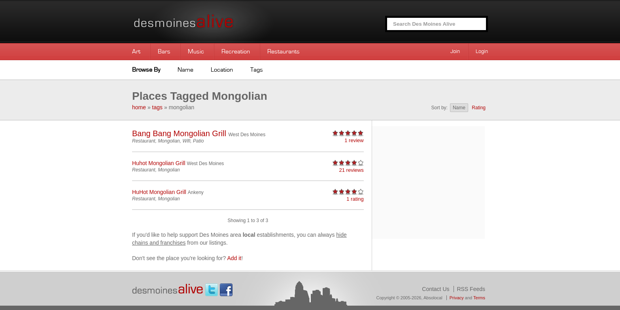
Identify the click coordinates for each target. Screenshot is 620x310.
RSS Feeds (471, 289)
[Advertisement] (428, 181)
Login (482, 51)
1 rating (354, 199)
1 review (353, 140)
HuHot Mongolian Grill (159, 192)
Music (196, 51)
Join (455, 51)
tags (157, 107)
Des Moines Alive (211, 21)
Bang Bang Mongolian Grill (179, 133)
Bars (164, 51)
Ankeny (196, 192)
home (139, 107)
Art (136, 51)
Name (185, 70)
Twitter (211, 289)
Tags (256, 70)
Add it (234, 258)
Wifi (186, 141)
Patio (198, 141)
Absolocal (432, 297)
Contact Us (435, 289)
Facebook (226, 289)
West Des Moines (246, 134)
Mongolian (169, 141)
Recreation (235, 51)
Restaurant (143, 141)
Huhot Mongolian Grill (158, 163)
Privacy (457, 297)
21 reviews (351, 170)
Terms (479, 297)
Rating (479, 107)
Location (222, 70)
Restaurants (283, 51)
